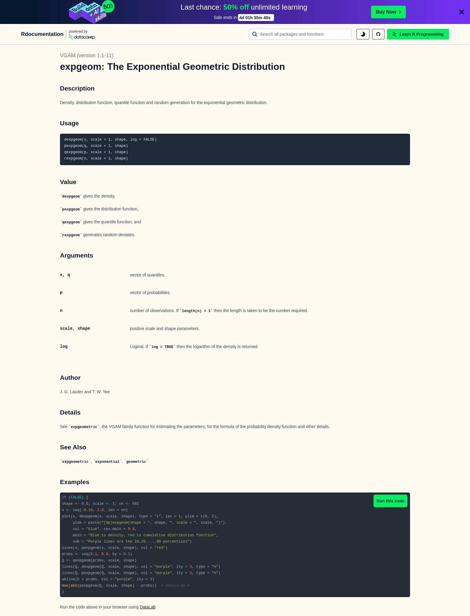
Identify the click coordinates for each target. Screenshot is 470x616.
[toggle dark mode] (363, 34)
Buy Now (388, 11)
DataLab (148, 607)
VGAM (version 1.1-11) (87, 55)
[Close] (462, 12)
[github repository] (378, 34)
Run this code (390, 500)
